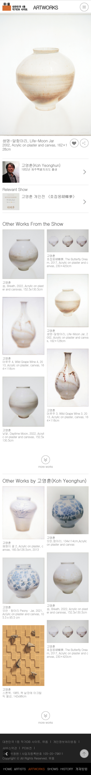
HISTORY (66, 768)
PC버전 (27, 748)
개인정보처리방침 (64, 741)
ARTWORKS (36, 768)
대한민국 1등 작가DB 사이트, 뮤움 (25, 741)
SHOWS (52, 768)
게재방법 (81, 768)
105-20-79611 (53, 753)
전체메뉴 (84, 7)
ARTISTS (20, 768)
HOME (7, 768)
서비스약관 (9, 748)
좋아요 (74, 143)
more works (45, 466)
